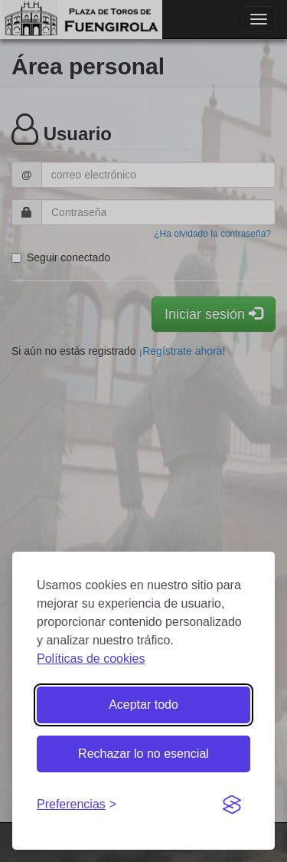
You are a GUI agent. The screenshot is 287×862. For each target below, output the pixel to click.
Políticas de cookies (91, 658)
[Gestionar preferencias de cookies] (76, 805)
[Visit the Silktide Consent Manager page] (232, 805)
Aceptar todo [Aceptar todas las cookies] (143, 704)
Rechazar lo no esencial (143, 753)
